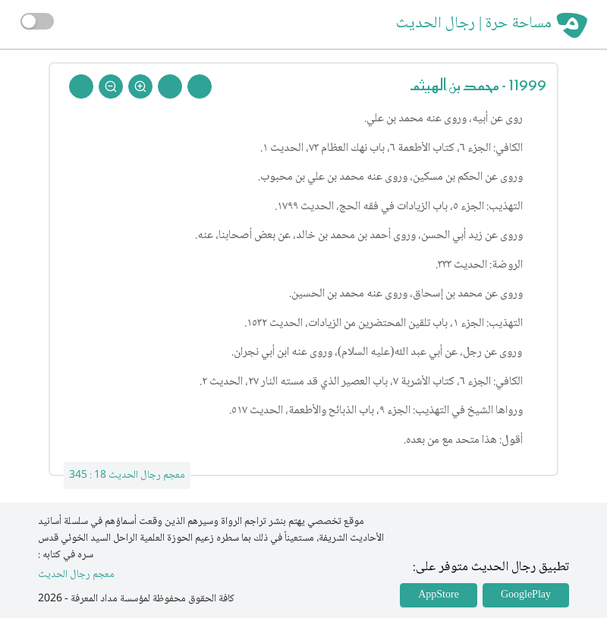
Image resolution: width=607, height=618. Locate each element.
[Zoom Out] (111, 86)
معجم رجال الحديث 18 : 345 (127, 475)
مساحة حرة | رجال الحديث (474, 24)
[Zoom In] (140, 86)
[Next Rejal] (170, 86)
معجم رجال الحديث (76, 575)
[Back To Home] (81, 86)
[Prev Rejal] (199, 86)
